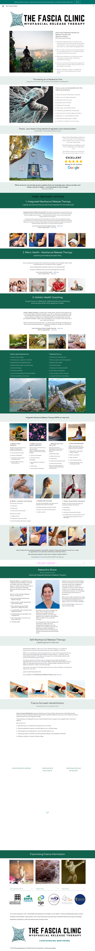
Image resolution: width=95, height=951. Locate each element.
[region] (47, 2)
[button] (93, 6)
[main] (70, 35)
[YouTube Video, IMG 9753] (21, 754)
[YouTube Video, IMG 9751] (73, 754)
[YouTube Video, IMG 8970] (47, 754)
